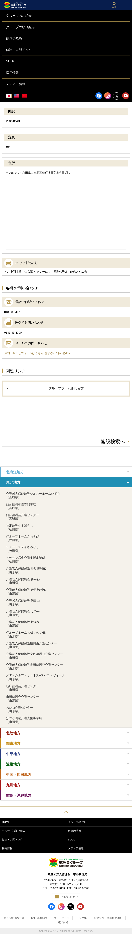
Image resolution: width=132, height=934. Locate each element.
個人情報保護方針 (13, 917)
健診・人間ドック (12, 839)
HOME (6, 821)
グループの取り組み (13, 830)
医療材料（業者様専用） (108, 917)
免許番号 (63, 922)
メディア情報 (76, 848)
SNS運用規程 (39, 917)
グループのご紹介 (78, 821)
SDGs (71, 839)
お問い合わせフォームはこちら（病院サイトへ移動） (37, 353)
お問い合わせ (69, 896)
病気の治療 (74, 830)
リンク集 (81, 917)
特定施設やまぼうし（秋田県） (19, 527)
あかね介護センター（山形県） (19, 709)
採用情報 (7, 848)
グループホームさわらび (66, 388)
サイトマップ (61, 917)
